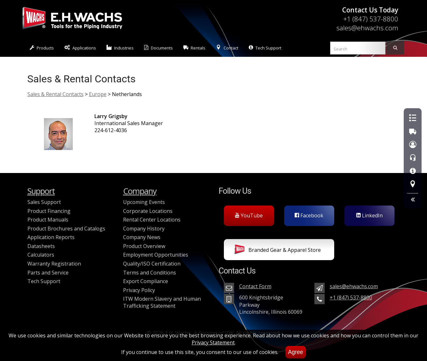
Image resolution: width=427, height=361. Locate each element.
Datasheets (41, 246)
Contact (227, 48)
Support (41, 191)
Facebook (309, 215)
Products (42, 48)
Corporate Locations (148, 210)
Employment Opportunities (155, 254)
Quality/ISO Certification (151, 263)
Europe (98, 94)
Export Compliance (145, 281)
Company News (141, 237)
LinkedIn (369, 215)
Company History (144, 228)
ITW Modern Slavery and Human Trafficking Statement (162, 302)
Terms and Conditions (149, 272)
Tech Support (265, 48)
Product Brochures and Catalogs (66, 228)
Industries (120, 48)
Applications (80, 48)
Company (140, 191)
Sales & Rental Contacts (55, 94)
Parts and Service (48, 272)
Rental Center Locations (151, 219)
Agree (295, 352)
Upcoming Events (144, 202)
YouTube (249, 215)
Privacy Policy (139, 290)
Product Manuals (47, 219)
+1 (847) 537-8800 (370, 18)
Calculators (40, 254)
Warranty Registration (54, 263)
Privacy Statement (213, 342)
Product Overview (144, 246)
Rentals (194, 48)
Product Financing (48, 210)
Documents (158, 48)
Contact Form (255, 286)
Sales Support (44, 202)
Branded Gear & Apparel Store (277, 250)
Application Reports (51, 237)
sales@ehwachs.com (367, 27)
